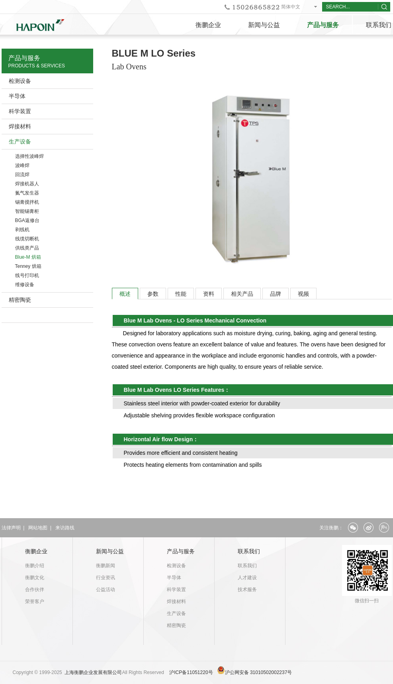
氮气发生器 (27, 193)
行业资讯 (105, 577)
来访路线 (64, 528)
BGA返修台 (27, 220)
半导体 (17, 96)
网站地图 (37, 528)
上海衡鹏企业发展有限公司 (93, 672)
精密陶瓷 (20, 300)
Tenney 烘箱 (28, 266)
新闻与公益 (264, 25)
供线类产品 (27, 248)
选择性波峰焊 (29, 156)
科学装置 (20, 111)
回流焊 (22, 174)
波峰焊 (22, 165)
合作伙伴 (34, 589)
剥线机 (22, 229)
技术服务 (247, 589)
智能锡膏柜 (27, 211)
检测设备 (20, 81)
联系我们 (249, 551)
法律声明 (11, 528)
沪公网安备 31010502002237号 (258, 672)
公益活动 (105, 589)
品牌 (275, 294)
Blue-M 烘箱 (28, 257)
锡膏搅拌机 (27, 202)
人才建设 (247, 577)
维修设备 (24, 284)
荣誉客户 (34, 601)
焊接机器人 (27, 184)
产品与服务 (323, 25)
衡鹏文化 (34, 577)
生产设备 (20, 141)
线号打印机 (27, 275)
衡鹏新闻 (105, 565)
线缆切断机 (27, 239)
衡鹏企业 (208, 25)
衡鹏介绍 (34, 565)
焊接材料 (20, 126)
